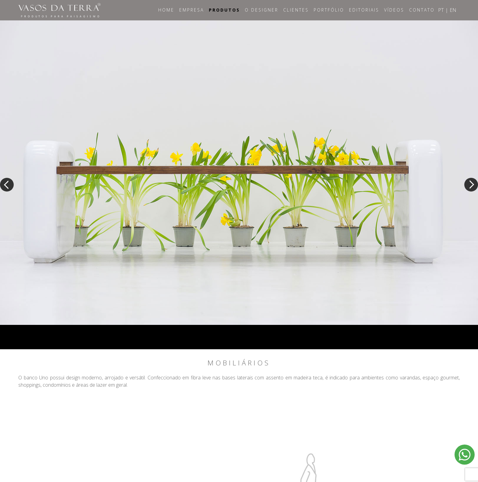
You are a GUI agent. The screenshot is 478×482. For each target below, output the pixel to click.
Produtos (224, 10)
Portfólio (329, 10)
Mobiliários (239, 363)
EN (453, 10)
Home (166, 10)
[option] (239, 172)
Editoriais (364, 10)
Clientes (296, 10)
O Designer (261, 10)
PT (441, 10)
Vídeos (394, 10)
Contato (422, 10)
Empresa (191, 10)
